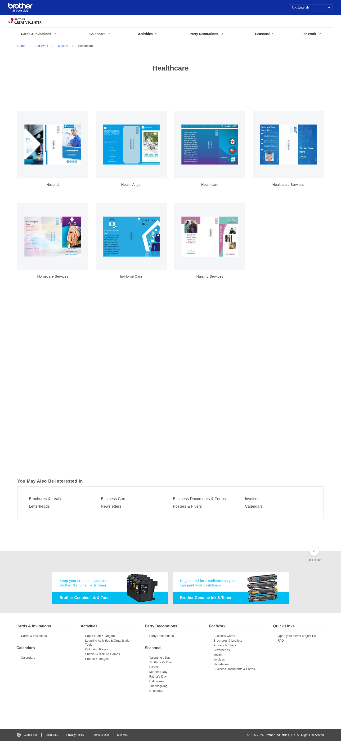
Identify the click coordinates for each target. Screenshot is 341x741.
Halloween (156, 681)
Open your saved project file (297, 636)
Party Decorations (161, 636)
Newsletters (111, 506)
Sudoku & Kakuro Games (102, 654)
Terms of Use (100, 735)
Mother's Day (158, 672)
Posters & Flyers (187, 506)
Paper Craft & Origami (100, 636)
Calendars (254, 506)
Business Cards (115, 499)
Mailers (63, 46)
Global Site (27, 735)
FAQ (281, 640)
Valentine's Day (159, 657)
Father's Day (158, 676)
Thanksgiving (158, 686)
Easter (153, 667)
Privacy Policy (75, 735)
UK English (311, 7)
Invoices (252, 499)
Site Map (122, 735)
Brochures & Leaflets (47, 499)
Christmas (156, 690)
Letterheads (39, 506)
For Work (42, 46)
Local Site (52, 735)
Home (21, 46)
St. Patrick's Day (160, 662)
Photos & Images (97, 659)
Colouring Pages (96, 649)
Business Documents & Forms (199, 499)
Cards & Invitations (34, 636)
